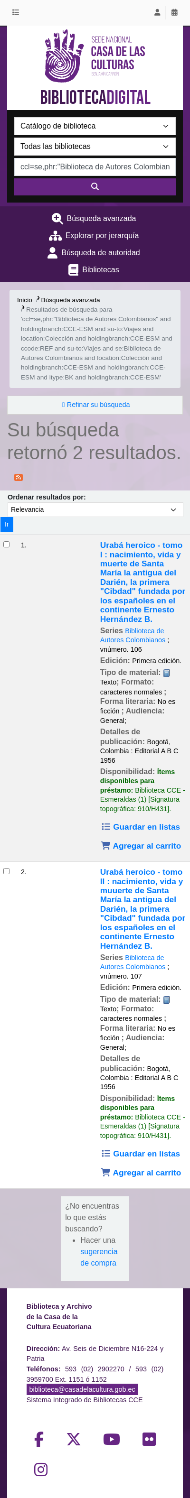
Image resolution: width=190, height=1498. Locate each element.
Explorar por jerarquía (102, 235)
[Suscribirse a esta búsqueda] (18, 477)
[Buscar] (95, 186)
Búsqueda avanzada (101, 218)
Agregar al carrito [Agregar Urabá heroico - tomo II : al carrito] (141, 1172)
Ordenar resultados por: (47, 497)
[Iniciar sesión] (157, 13)
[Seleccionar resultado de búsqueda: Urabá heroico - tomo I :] (6, 544)
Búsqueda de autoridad (100, 253)
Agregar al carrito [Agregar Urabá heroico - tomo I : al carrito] (141, 846)
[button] (18, 13)
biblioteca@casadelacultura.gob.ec (82, 1389)
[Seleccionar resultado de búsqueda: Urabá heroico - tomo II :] (6, 871)
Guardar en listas (140, 827)
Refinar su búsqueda (98, 404)
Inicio (24, 300)
